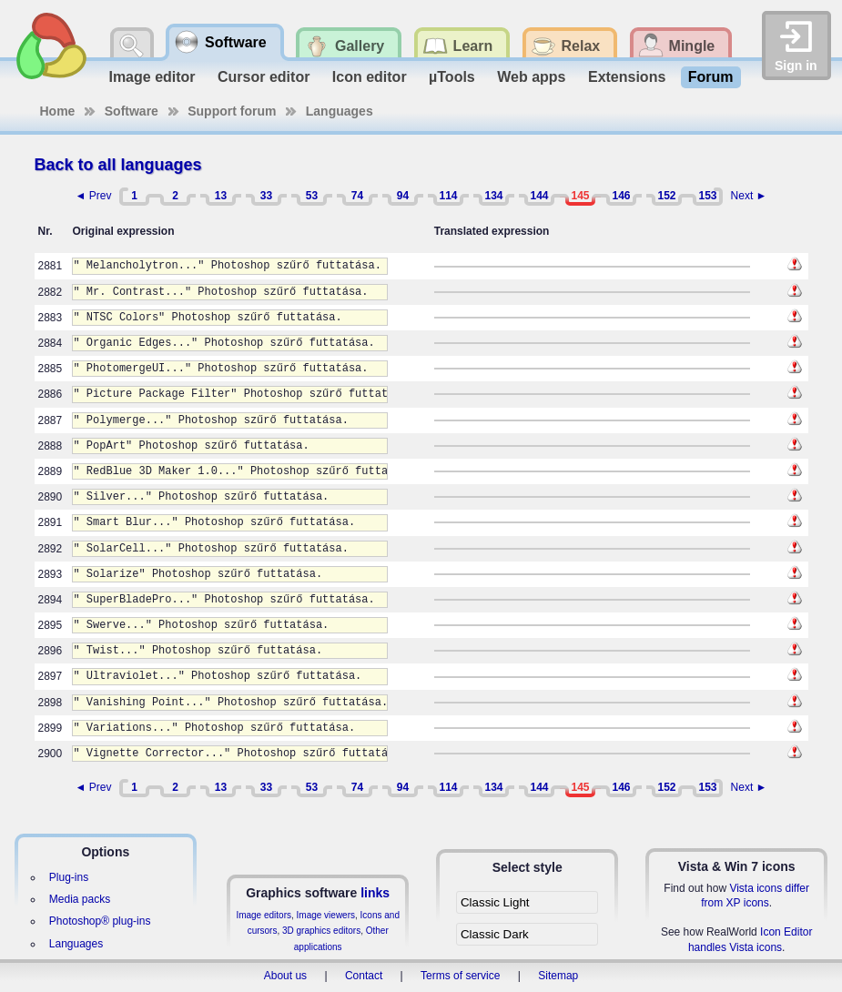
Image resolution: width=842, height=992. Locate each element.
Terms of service (460, 975)
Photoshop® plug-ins (100, 921)
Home (58, 111)
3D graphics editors (321, 931)
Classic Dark (495, 934)
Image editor (151, 77)
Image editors (263, 915)
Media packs (79, 899)
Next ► (749, 195)
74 (357, 195)
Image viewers (326, 915)
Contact (363, 975)
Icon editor (369, 77)
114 (448, 195)
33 (266, 195)
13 (221, 195)
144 (539, 195)
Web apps (531, 77)
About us (285, 975)
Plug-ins (68, 877)
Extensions (626, 77)
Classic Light (495, 902)
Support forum (232, 111)
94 (403, 195)
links (375, 893)
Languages (339, 111)
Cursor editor (263, 77)
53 (312, 195)
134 (493, 195)
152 (666, 195)
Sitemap (558, 975)
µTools (452, 77)
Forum (711, 77)
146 (621, 195)
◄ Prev (94, 195)
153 (707, 195)
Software (131, 111)
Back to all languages (118, 165)
